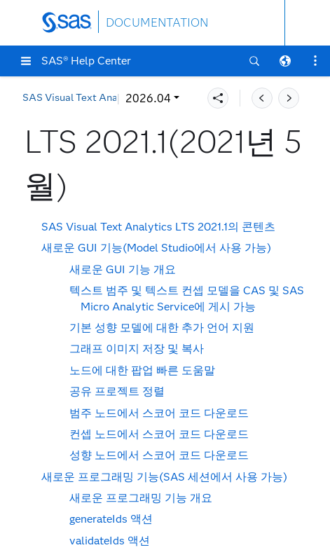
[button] (26, 61)
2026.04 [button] (54, 98)
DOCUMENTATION (157, 22)
